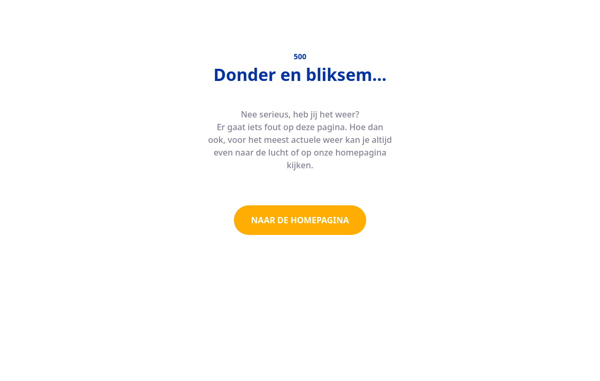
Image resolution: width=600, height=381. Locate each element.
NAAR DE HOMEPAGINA (300, 220)
